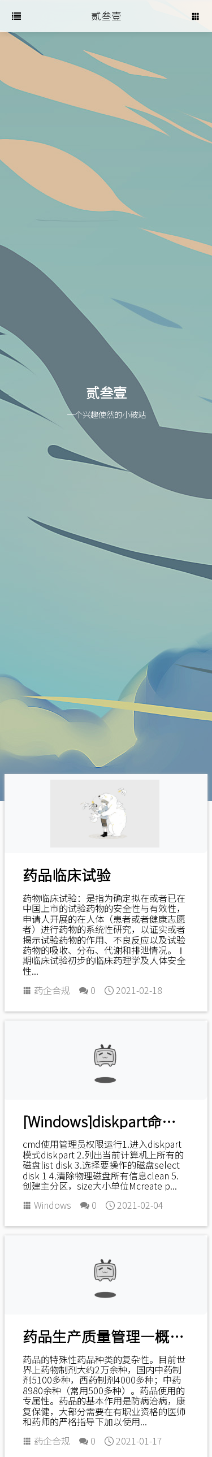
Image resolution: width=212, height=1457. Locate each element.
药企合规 (52, 990)
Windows (52, 1205)
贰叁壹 (106, 15)
